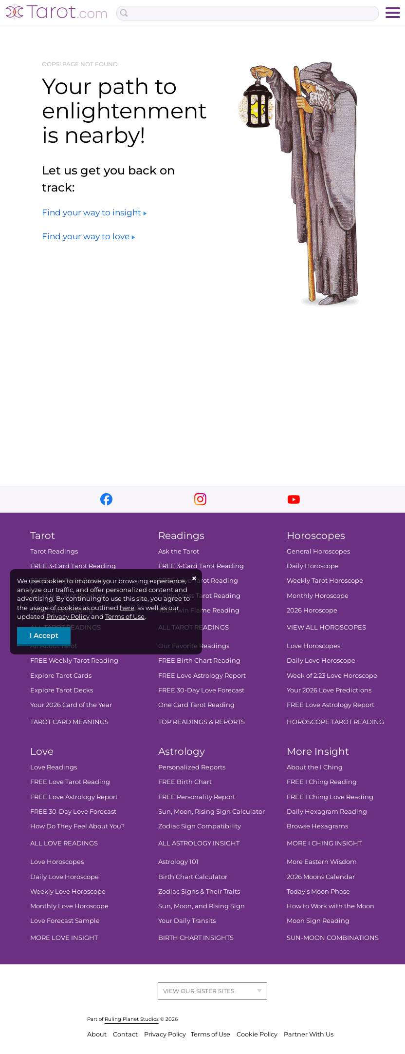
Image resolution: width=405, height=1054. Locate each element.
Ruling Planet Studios (132, 1019)
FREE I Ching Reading (322, 782)
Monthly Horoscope (318, 595)
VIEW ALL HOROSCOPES (326, 627)
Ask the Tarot (178, 551)
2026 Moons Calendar (321, 877)
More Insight (318, 751)
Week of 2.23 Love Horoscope (332, 675)
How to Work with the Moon (330, 906)
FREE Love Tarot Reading (70, 782)
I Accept (44, 635)
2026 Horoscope (312, 610)
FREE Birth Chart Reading (199, 660)
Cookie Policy (258, 1034)
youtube (294, 499)
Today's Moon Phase (318, 891)
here (127, 608)
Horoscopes (316, 535)
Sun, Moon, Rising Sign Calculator (211, 811)
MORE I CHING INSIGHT (324, 843)
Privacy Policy (68, 616)
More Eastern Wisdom (322, 861)
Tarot (42, 535)
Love (42, 751)
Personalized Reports (191, 767)
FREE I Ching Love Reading (330, 797)
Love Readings (53, 767)
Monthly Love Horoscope (69, 906)
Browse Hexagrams (317, 826)
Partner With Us (308, 1034)
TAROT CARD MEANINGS (69, 722)
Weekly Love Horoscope (68, 891)
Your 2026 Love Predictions (329, 690)
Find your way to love (88, 236)
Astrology (181, 751)
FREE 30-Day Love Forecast (201, 690)
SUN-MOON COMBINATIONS (333, 937)
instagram (200, 499)
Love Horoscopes (313, 646)
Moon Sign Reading (318, 920)
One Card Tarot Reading (196, 705)
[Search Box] (247, 13)
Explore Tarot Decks (61, 690)
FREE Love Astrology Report (202, 675)
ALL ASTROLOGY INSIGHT (198, 843)
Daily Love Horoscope (321, 660)
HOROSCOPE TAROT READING (335, 722)
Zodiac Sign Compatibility (199, 826)
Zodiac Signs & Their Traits (199, 891)
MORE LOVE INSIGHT (64, 937)
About (97, 1034)
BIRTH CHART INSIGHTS (196, 937)
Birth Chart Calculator (192, 877)
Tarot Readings (54, 551)
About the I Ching (315, 767)
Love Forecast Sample (65, 920)
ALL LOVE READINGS (64, 843)
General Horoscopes (318, 551)
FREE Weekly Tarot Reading (74, 660)
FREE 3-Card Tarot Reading (73, 566)
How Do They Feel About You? (77, 826)
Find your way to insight (94, 212)
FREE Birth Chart (185, 782)
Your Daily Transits (187, 920)
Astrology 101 (178, 861)
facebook (106, 499)
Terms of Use (125, 616)
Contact (126, 1034)
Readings (181, 535)
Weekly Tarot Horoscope (325, 580)
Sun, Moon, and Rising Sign (201, 906)
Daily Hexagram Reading (327, 811)
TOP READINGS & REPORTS (201, 722)
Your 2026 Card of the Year (71, 705)
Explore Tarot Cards (61, 675)
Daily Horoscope (313, 566)
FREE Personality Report (196, 797)
